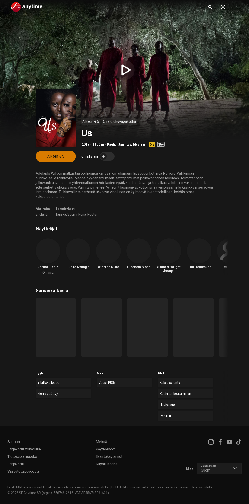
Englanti (42, 214)
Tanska (60, 214)
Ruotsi (92, 214)
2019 (85, 144)
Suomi (72, 214)
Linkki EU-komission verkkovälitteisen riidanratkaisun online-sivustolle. (58, 487)
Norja (82, 214)
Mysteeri (140, 144)
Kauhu (112, 144)
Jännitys (124, 144)
